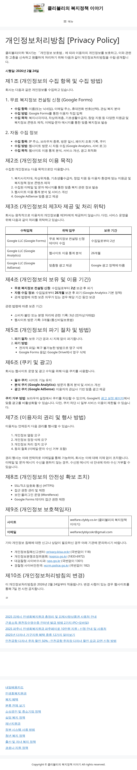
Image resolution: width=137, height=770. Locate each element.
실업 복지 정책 (15, 717)
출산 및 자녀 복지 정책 (20, 742)
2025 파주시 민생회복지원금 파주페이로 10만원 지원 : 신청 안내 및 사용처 (55, 629)
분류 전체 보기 (15, 705)
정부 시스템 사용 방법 (20, 730)
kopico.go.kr (58, 556)
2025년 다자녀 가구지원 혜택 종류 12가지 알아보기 (40, 635)
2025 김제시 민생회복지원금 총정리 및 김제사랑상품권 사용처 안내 (51, 617)
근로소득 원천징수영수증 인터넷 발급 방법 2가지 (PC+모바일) (47, 623)
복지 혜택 (11, 699)
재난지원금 (13, 723)
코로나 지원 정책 (16, 748)
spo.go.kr (53, 561)
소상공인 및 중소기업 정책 (23, 711)
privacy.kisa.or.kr (58, 552)
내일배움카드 (14, 687)
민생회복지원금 (16, 693)
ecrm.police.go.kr (56, 565)
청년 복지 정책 (15, 736)
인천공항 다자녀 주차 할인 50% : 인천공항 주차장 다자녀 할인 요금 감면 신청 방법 (60, 641)
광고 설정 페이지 (112, 398)
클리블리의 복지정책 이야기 (75, 8)
